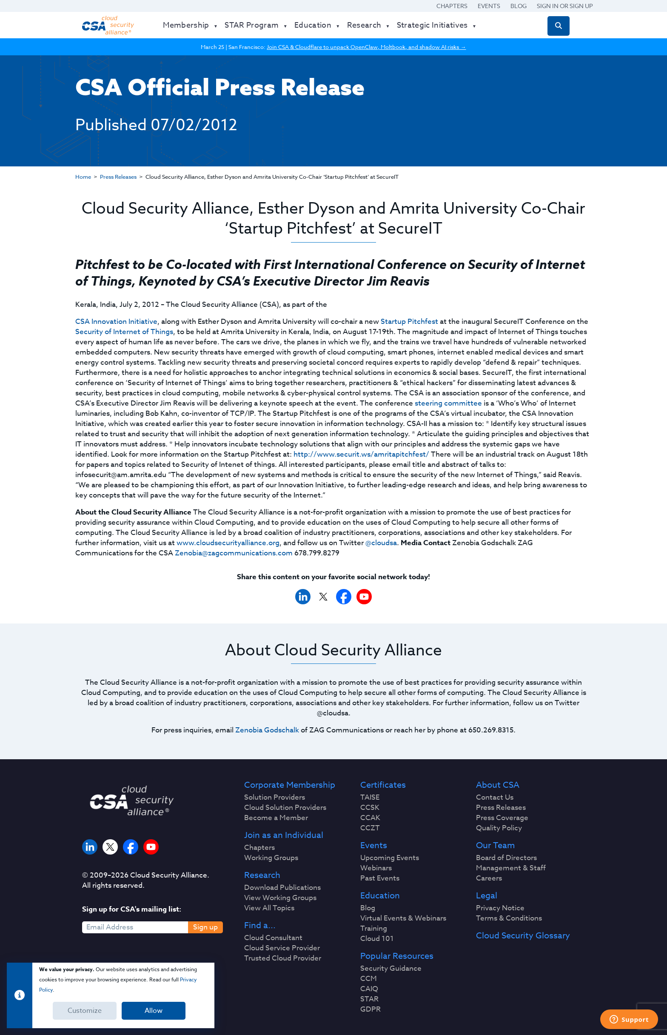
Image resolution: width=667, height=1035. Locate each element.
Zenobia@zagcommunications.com (234, 553)
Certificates (383, 785)
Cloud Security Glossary (523, 935)
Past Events (379, 878)
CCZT (370, 828)
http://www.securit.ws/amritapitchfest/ (361, 454)
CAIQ (369, 989)
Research (262, 875)
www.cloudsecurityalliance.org (228, 543)
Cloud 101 (377, 939)
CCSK (369, 808)
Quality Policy (499, 828)
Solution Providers (274, 797)
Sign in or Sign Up (565, 6)
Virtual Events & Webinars (403, 918)
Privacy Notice (500, 908)
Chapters (451, 6)
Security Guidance (391, 969)
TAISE (369, 797)
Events (489, 6)
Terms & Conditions (509, 918)
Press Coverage (502, 818)
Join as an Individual (283, 835)
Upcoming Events (389, 858)
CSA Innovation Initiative (116, 321)
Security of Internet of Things (124, 331)
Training (373, 928)
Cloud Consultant (273, 938)
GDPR (370, 1009)
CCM (368, 979)
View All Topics (269, 908)
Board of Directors (506, 858)
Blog (518, 6)
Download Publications (282, 888)
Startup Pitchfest (409, 321)
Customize (85, 1011)
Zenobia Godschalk (267, 730)
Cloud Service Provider (282, 948)
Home (83, 176)
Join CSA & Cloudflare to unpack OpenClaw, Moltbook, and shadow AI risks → (366, 47)
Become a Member (276, 818)
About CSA (497, 785)
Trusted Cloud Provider (282, 958)
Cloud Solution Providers (285, 808)
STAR (369, 999)
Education (380, 895)
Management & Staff (511, 868)
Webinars (376, 868)
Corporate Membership (289, 785)
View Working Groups (280, 898)
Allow (153, 1011)
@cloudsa (381, 543)
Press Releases (118, 176)
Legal (486, 895)
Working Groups (271, 858)
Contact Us (494, 797)
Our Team (495, 845)
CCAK (370, 818)
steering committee (448, 403)
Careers (489, 878)
